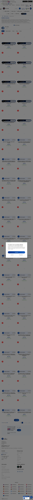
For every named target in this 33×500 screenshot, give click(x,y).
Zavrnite (12, 254)
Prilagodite (21, 254)
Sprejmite (16, 252)
